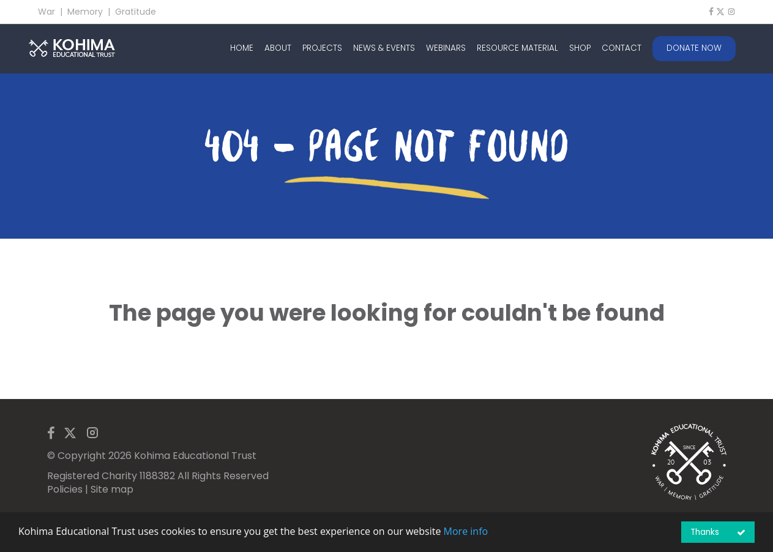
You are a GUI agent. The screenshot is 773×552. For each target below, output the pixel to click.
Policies (65, 489)
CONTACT (621, 48)
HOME (241, 48)
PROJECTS (322, 48)
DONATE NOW (694, 48)
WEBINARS (446, 48)
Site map (112, 489)
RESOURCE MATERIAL (517, 48)
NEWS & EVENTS (384, 48)
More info (466, 531)
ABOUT (277, 48)
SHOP (580, 48)
